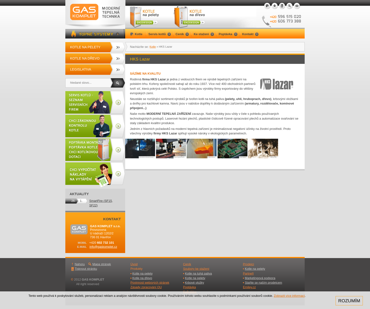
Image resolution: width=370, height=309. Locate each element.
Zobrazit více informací (289, 296)
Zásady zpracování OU (146, 287)
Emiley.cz (249, 287)
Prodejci (248, 264)
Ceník (187, 264)
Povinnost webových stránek (149, 282)
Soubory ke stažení (196, 268)
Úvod (134, 264)
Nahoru (80, 264)
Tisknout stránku (86, 268)
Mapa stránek (101, 264)
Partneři (248, 273)
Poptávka (189, 287)
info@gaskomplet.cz (103, 246)
